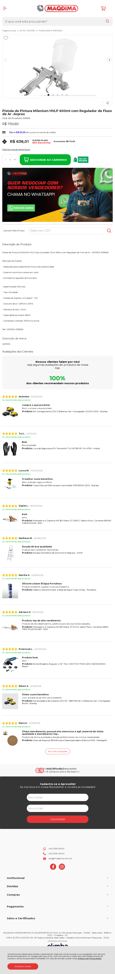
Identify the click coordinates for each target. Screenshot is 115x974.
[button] (48, 95)
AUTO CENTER (28, 30)
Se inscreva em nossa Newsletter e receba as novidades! (57, 787)
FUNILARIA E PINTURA (50, 30)
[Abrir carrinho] (106, 8)
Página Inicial (9, 30)
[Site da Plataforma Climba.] (57, 945)
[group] (57, 770)
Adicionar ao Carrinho (45, 159)
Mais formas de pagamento (16, 149)
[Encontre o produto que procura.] (107, 21)
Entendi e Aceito (23, 966)
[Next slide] (109, 59)
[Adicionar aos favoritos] (6, 38)
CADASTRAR (57, 819)
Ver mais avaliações (57, 751)
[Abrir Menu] (5, 8)
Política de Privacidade (90, 958)
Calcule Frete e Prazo (13, 231)
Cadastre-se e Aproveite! (57, 784)
